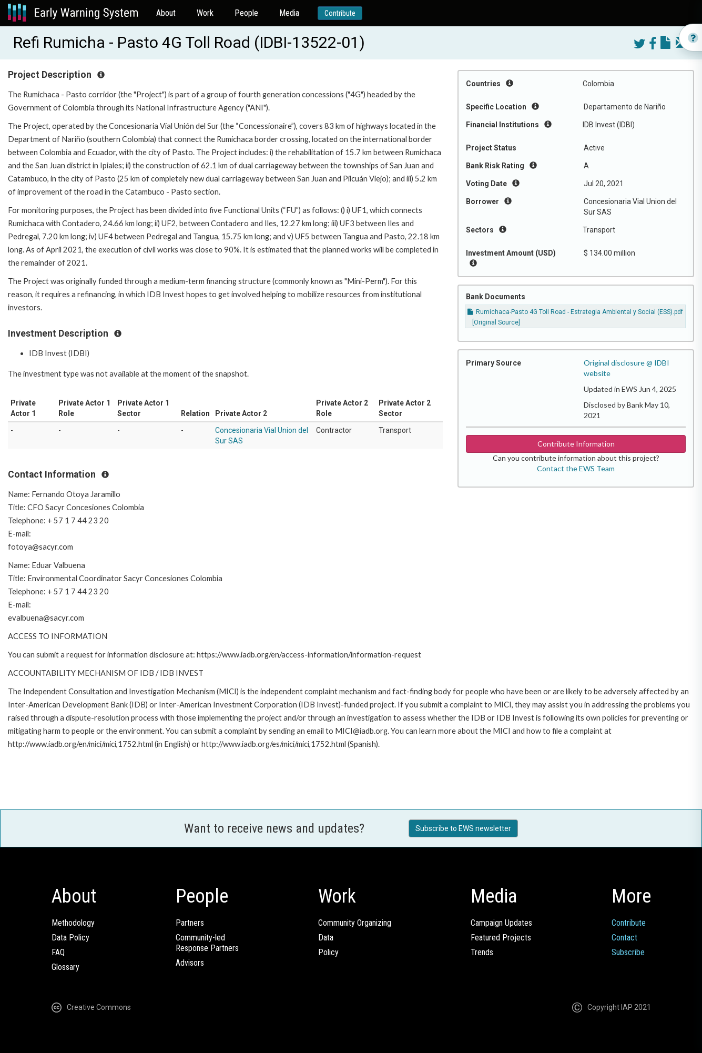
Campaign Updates (501, 923)
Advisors (190, 963)
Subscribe (628, 952)
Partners (190, 923)
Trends (482, 952)
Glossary (65, 967)
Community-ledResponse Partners (207, 943)
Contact (624, 938)
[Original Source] (496, 322)
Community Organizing (354, 923)
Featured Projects (501, 938)
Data (325, 938)
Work (205, 13)
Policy (328, 952)
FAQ (58, 952)
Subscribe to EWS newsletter (463, 828)
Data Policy (70, 938)
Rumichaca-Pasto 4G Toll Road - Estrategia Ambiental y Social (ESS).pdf (575, 312)
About (166, 13)
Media (289, 13)
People (246, 13)
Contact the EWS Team (576, 468)
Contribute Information (576, 443)
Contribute (339, 13)
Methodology (73, 923)
